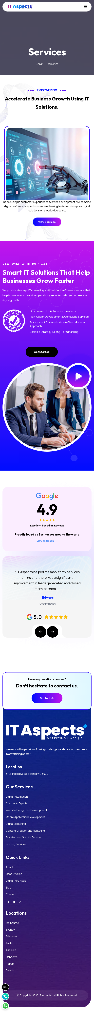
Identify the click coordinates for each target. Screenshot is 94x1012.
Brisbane (11, 936)
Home (39, 64)
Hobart (10, 963)
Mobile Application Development (25, 817)
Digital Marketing (16, 824)
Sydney (10, 929)
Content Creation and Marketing (25, 830)
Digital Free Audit (16, 880)
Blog (8, 887)
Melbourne (12, 923)
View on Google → (47, 540)
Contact (11, 894)
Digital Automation (17, 796)
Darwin (10, 970)
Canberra (12, 957)
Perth (9, 943)
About (9, 867)
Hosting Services (16, 844)
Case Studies (14, 874)
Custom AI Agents (17, 803)
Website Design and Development (26, 810)
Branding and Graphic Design (23, 837)
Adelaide (11, 950)
